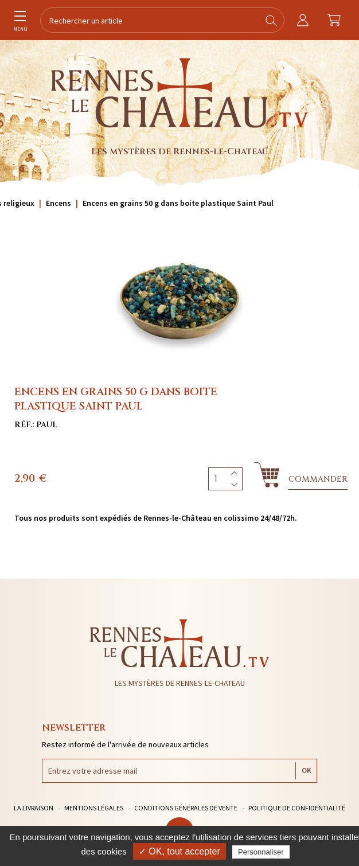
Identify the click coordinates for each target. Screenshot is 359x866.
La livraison (33, 807)
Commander (318, 479)
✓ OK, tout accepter (179, 851)
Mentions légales (93, 807)
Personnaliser (261, 852)
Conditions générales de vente (185, 807)
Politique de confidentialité (296, 807)
